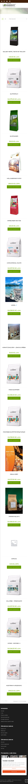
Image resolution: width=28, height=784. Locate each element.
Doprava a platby (4, 715)
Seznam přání (3, 746)
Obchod (7, 10)
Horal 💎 (14, 305)
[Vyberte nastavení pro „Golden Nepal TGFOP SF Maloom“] (14, 60)
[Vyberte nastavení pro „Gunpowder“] (14, 144)
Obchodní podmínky (5, 717)
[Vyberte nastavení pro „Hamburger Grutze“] (14, 229)
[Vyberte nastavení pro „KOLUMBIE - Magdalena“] (14, 609)
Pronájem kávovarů (5, 719)
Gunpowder (14, 136)
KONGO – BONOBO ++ (14, 643)
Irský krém (14, 474)
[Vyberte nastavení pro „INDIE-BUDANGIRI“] (14, 398)
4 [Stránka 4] (6, 701)
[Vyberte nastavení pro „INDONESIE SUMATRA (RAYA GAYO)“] (14, 440)
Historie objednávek (5, 744)
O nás (2, 713)
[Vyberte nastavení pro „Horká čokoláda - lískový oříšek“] (14, 355)
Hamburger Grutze (14, 220)
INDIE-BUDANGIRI (14, 389)
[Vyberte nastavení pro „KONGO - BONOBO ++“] (14, 651)
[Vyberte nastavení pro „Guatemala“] (14, 102)
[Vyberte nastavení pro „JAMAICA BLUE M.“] (14, 525)
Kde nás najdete (4, 732)
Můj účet (2, 742)
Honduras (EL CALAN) (14, 263)
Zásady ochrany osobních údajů (7, 721)
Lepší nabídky (3, 734)
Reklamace (3, 730)
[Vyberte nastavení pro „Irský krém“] (14, 482)
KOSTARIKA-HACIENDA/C (14, 685)
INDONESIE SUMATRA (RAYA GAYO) (14, 432)
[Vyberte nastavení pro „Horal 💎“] (14, 313)
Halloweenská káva (14, 178)
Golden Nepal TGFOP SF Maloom (14, 51)
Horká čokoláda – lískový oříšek (14, 347)
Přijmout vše (14, 771)
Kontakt (2, 710)
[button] (14, 186)
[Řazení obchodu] (17, 19)
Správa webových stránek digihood (6, 781)
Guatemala (14, 94)
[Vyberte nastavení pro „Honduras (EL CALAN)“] (14, 271)
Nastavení (14, 768)
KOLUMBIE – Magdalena (14, 601)
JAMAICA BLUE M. (14, 516)
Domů (3, 10)
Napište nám (3, 728)
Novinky (2, 748)
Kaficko (14, 558)
